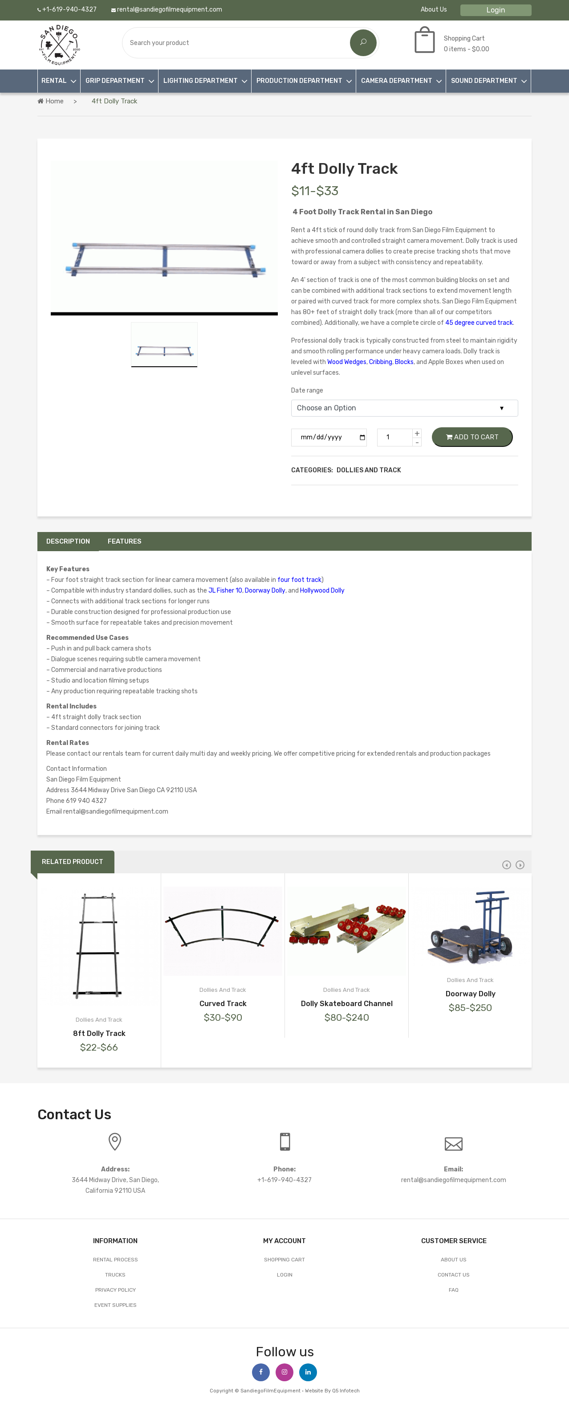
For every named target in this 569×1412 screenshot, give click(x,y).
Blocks (404, 362)
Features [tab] (125, 541)
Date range (307, 390)
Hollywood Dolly (322, 590)
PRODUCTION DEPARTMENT (299, 81)
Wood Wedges (346, 362)
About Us (434, 9)
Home (50, 101)
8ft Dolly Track (99, 1033)
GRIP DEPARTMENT (115, 81)
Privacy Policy (115, 1290)
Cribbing (380, 362)
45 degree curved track (479, 323)
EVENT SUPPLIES (115, 1305)
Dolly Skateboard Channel (347, 1003)
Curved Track (223, 1003)
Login (496, 10)
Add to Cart (472, 437)
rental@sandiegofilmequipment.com (166, 9)
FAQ (454, 1290)
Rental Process (115, 1259)
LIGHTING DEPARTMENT (200, 81)
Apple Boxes (445, 362)
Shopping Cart (284, 1259)
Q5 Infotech (346, 1391)
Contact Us (454, 1275)
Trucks (115, 1275)
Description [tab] (68, 541)
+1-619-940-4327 (67, 9)
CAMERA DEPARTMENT (396, 81)
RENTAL (54, 81)
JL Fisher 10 (225, 590)
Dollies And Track (99, 1019)
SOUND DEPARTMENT (484, 81)
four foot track (299, 580)
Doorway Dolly (265, 590)
